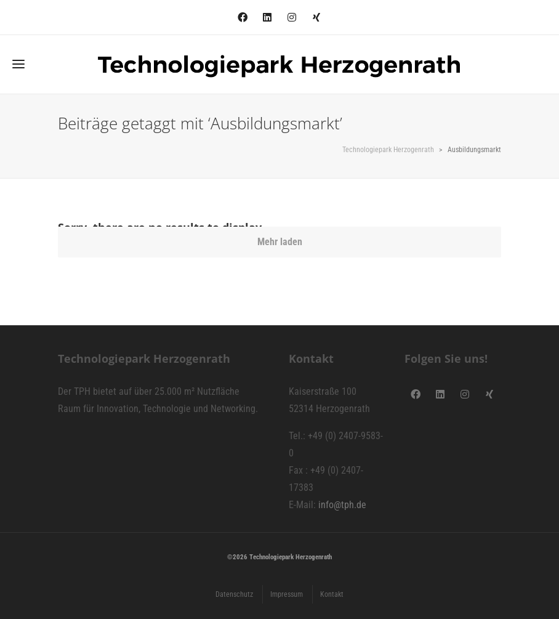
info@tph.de (342, 505)
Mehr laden (279, 242)
